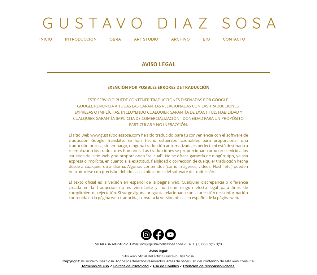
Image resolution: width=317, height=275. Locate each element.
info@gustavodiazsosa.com (161, 244)
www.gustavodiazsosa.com (115, 135)
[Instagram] (146, 234)
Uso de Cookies (166, 266)
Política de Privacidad (131, 266)
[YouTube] (170, 234)
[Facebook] (158, 234)
